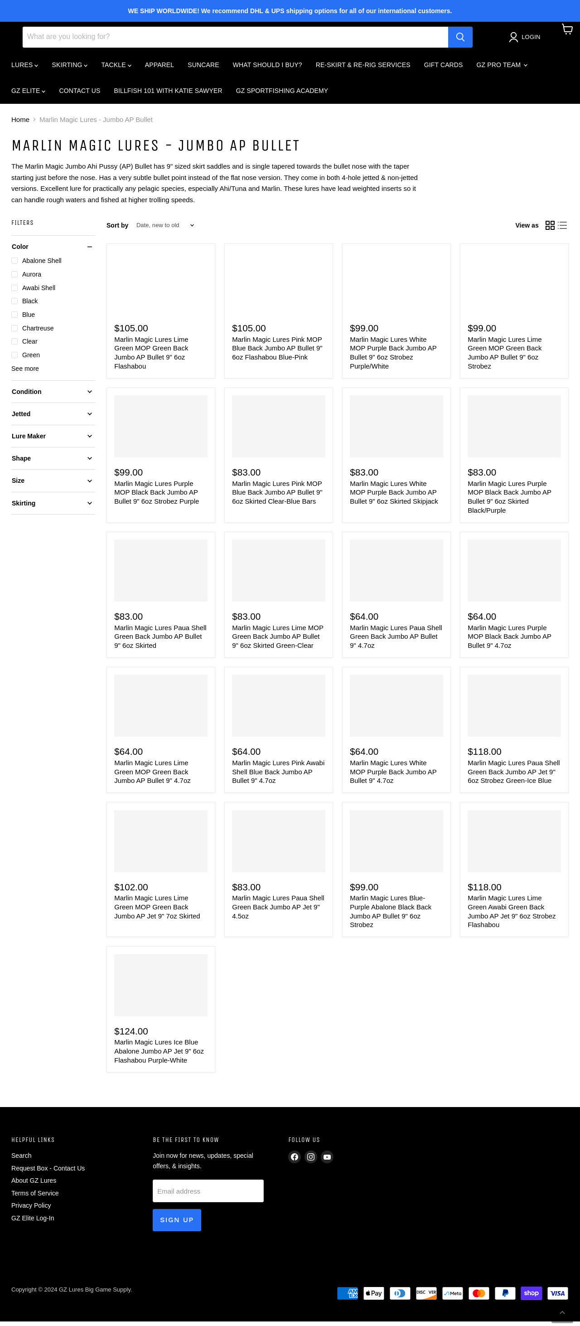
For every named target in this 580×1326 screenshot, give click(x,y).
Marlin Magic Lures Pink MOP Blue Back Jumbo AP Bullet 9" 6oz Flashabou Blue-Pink (277, 352)
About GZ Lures (33, 1185)
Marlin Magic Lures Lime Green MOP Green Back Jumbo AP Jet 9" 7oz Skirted (157, 911)
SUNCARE (203, 69)
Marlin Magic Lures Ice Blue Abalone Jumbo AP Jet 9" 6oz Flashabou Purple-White (159, 1055)
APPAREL (159, 69)
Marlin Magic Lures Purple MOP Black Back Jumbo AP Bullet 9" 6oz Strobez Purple (156, 496)
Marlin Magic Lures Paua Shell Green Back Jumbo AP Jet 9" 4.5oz (278, 911)
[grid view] (550, 229)
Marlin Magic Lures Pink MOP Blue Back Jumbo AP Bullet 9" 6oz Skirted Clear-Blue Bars (277, 496)
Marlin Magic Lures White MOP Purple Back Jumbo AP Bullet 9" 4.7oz (393, 776)
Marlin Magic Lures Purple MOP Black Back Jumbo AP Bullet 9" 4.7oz (509, 640)
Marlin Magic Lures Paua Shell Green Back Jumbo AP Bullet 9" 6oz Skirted (160, 640)
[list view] (562, 229)
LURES (24, 69)
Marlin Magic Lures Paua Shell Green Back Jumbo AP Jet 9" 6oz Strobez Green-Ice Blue (514, 776)
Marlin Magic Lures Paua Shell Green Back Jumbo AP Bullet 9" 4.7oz (396, 640)
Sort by (117, 229)
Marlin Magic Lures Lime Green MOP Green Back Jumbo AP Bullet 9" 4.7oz (152, 776)
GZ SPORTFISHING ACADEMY (282, 94)
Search (21, 1160)
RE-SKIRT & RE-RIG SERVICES (363, 69)
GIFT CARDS (443, 69)
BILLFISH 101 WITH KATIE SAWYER (168, 94)
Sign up (177, 1224)
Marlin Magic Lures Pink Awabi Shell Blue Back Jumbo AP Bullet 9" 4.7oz (278, 776)
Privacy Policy (31, 1210)
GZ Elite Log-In (32, 1222)
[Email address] (208, 1195)
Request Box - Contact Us (48, 1172)
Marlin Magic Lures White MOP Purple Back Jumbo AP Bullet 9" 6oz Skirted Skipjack (394, 496)
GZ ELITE (28, 94)
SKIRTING (69, 69)
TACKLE (116, 69)
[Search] (235, 41)
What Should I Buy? (267, 69)
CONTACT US (79, 94)
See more (25, 372)
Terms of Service (35, 1197)
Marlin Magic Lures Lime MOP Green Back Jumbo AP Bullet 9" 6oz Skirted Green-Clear (277, 640)
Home (20, 124)
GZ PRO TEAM (502, 69)
